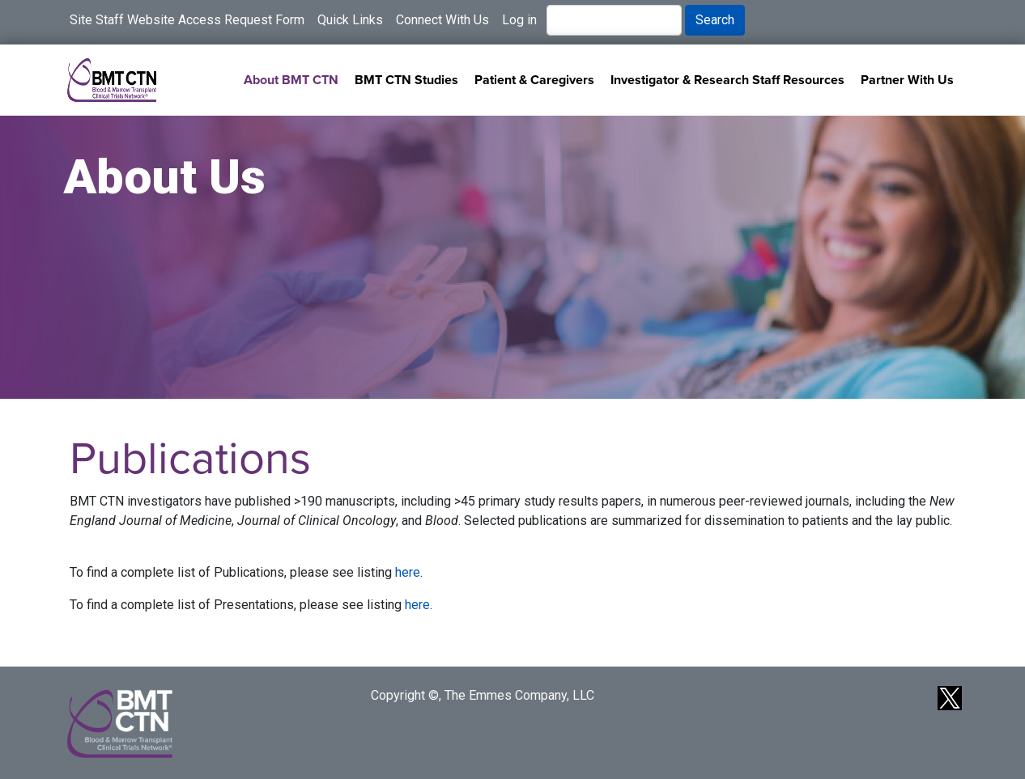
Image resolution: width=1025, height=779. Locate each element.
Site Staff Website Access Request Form (187, 20)
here (407, 572)
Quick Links (350, 20)
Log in (519, 20)
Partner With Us (907, 79)
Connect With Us (442, 20)
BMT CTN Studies (406, 79)
